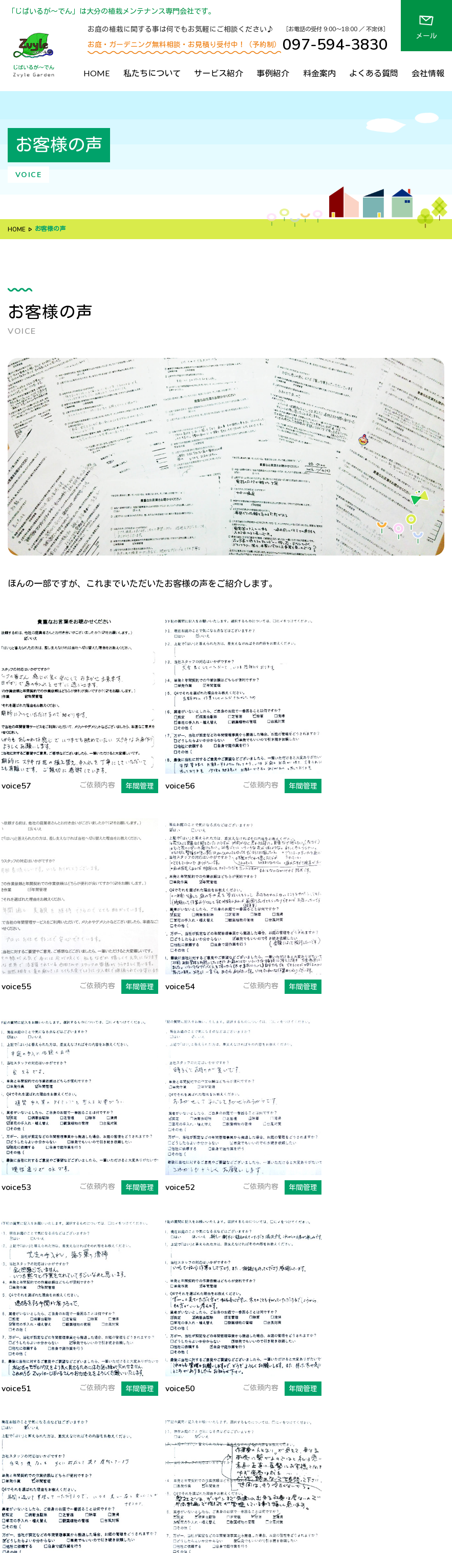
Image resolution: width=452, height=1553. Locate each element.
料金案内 (319, 73)
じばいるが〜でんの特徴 (195, 1300)
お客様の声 (285, 1402)
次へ (295, 1132)
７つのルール (183, 1329)
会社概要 (170, 1433)
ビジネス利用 (295, 1330)
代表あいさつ (177, 1418)
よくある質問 (373, 73)
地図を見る (26, 1320)
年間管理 (288, 1315)
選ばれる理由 (183, 1315)
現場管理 (288, 1346)
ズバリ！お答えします (192, 1361)
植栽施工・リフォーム (310, 1300)
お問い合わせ (288, 1464)
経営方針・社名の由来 (192, 1402)
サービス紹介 (218, 73)
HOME (96, 73)
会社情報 (428, 73)
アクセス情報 (288, 1449)
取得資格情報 (177, 1449)
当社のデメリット (189, 1344)
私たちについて (152, 73)
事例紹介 (272, 73)
